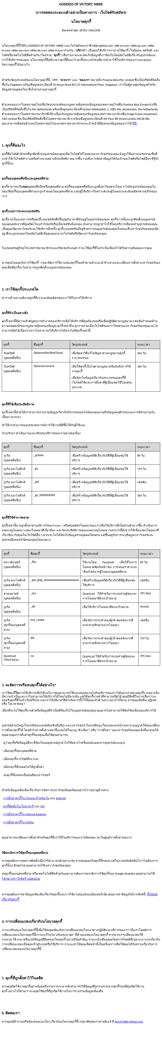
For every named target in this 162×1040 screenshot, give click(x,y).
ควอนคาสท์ (11, 593)
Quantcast (10, 656)
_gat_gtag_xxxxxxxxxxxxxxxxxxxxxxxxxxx (54, 580)
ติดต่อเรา (12, 1013)
